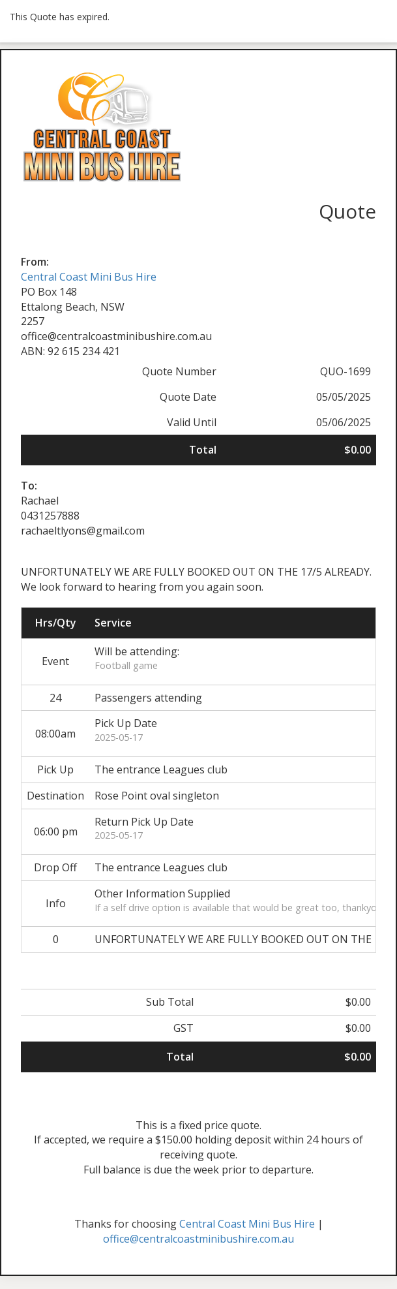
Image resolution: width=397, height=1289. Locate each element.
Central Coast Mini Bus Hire (88, 277)
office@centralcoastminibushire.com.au (198, 1239)
